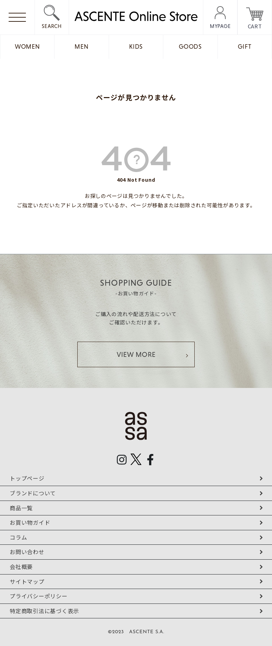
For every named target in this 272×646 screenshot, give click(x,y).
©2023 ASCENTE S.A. (136, 632)
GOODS (190, 46)
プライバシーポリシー (39, 596)
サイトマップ (27, 581)
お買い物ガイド (30, 522)
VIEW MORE (136, 354)
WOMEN (27, 46)
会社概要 (21, 566)
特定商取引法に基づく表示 (44, 611)
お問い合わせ (27, 552)
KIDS (136, 46)
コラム (18, 537)
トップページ (27, 478)
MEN (81, 46)
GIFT (244, 46)
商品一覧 (21, 508)
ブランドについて (33, 493)
